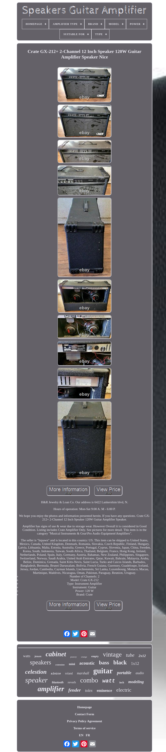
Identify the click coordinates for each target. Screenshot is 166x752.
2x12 (142, 656)
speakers (40, 662)
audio (140, 673)
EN (81, 735)
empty (95, 656)
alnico (56, 673)
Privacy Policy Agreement (84, 721)
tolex (88, 690)
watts (26, 656)
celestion (36, 671)
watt (108, 681)
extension (60, 664)
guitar (103, 671)
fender (74, 690)
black (120, 662)
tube (130, 655)
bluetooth (57, 682)
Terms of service (84, 728)
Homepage (84, 707)
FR (88, 735)
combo (89, 680)
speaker (36, 680)
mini (72, 664)
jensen (38, 656)
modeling (136, 682)
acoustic (87, 663)
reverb (72, 682)
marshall (83, 673)
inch (121, 682)
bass (104, 663)
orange (84, 657)
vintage (112, 654)
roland (69, 673)
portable (124, 672)
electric (123, 690)
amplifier (51, 689)
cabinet (56, 654)
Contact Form (84, 714)
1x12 (135, 663)
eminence (104, 690)
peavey (73, 656)
